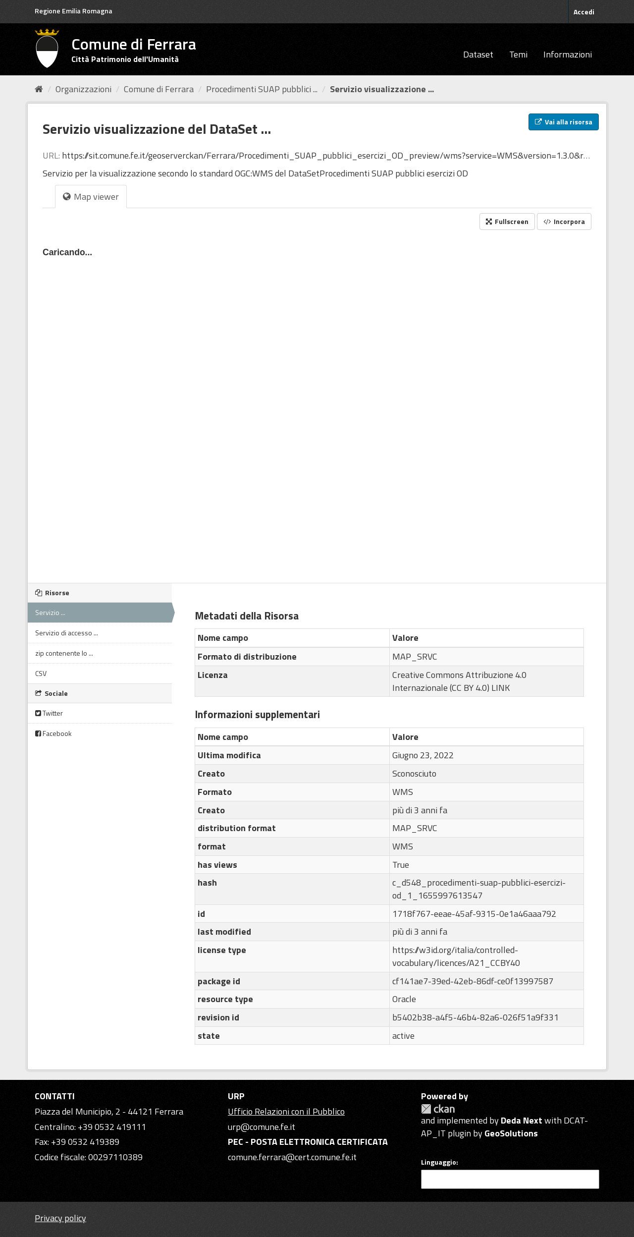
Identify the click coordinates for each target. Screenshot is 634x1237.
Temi (518, 54)
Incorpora (564, 221)
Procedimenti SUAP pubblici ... (261, 89)
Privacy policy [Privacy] (60, 1218)
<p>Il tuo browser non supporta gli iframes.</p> (317, 403)
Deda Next (521, 1120)
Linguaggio (438, 1162)
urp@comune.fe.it (261, 1126)
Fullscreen (507, 221)
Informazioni (567, 54)
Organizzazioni (83, 89)
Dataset (478, 54)
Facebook (53, 733)
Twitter (49, 713)
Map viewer (91, 196)
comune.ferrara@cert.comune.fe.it (292, 1157)
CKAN (438, 1109)
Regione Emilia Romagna (73, 10)
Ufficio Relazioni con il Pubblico (286, 1111)
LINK (500, 687)
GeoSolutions (511, 1133)
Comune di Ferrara (159, 89)
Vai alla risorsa (563, 121)
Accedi (584, 11)
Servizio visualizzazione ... (382, 89)
